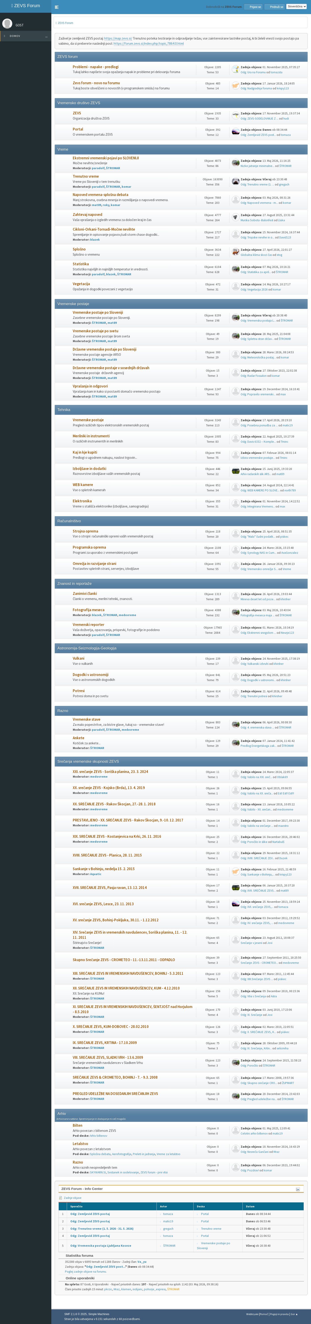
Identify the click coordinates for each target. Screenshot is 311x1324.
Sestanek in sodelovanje (123, 1172)
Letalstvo (80, 1143)
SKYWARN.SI (98, 1172)
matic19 (288, 425)
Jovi (269, 943)
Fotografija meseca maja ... (258, 615)
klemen (126, 1289)
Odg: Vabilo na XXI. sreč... (256, 777)
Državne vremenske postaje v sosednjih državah (111, 368)
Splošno (79, 249)
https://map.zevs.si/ (118, 38)
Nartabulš (278, 842)
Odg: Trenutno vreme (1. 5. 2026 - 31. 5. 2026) (102, 1229)
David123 (285, 237)
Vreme (287, 569)
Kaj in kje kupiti (85, 452)
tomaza (286, 135)
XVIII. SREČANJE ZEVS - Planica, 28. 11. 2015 (107, 855)
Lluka (281, 220)
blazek (95, 240)
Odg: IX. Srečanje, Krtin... (256, 1048)
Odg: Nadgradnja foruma (256, 88)
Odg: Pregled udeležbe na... (259, 1099)
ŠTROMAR (113, 168)
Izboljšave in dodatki (89, 468)
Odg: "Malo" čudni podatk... (258, 537)
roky (106, 205)
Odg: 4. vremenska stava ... (257, 727)
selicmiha (282, 1048)
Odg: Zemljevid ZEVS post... (258, 135)
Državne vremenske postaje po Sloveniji (104, 349)
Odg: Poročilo (249, 1065)
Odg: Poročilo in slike (254, 842)
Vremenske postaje (88, 420)
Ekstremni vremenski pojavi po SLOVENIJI (106, 158)
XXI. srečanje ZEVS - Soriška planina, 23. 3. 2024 (110, 771)
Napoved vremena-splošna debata (100, 194)
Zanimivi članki (85, 593)
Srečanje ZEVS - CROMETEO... (259, 963)
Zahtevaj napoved (87, 214)
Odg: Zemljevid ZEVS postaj (90, 1214)
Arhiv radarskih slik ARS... (256, 474)
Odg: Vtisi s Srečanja (253, 996)
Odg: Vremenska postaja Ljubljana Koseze (100, 1246)
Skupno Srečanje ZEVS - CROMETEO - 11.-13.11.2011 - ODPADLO (124, 960)
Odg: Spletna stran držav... (257, 339)
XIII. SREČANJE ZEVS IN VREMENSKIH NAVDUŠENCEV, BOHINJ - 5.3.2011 (128, 973)
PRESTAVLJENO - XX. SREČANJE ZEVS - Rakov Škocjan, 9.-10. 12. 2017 (128, 820)
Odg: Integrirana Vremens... (258, 506)
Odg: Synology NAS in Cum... (258, 553)
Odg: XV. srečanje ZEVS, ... (257, 923)
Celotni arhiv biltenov (254, 1133)
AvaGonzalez (289, 553)
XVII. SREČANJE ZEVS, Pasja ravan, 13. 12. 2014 (110, 887)
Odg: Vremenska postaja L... (258, 320)
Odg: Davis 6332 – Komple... (258, 442)
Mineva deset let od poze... (258, 599)
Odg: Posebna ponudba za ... (259, 425)
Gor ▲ (294, 1314)
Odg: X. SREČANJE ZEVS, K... (258, 1032)
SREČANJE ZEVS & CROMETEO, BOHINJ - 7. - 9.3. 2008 (115, 1077)
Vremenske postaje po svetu (95, 331)
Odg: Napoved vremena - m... (259, 203)
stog (279, 255)
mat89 (96, 205)
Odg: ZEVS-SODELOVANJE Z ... (259, 118)
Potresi (79, 690)
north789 (290, 490)
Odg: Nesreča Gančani (255, 1152)
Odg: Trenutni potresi (254, 696)
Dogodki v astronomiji (91, 674)
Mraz (276, 1152)
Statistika (81, 264)
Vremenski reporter (88, 624)
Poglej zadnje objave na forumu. (86, 1271)
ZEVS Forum (25, 5)
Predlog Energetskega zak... (259, 746)
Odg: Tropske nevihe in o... (257, 237)
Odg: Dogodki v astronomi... (258, 680)
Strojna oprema (85, 531)
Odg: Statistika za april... (256, 272)
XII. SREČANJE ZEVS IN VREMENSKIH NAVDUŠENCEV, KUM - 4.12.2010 (126, 988)
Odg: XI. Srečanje (251, 1015)
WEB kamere (83, 484)
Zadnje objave (69, 1197)
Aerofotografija (121, 1154)
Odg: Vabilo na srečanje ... (257, 826)
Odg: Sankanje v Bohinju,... (258, 874)
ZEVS (77, 113)
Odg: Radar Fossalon (254, 376)
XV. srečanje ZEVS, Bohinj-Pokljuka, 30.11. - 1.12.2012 (116, 920)
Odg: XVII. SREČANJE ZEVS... (258, 890)
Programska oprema (89, 547)
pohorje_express (155, 1289)
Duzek (283, 858)
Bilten (77, 1125)
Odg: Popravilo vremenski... (258, 394)
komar (126, 187)
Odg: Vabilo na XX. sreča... (257, 793)
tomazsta (276, 72)
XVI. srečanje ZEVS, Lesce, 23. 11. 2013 (103, 904)
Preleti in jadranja (144, 1154)
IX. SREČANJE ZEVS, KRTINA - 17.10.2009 (105, 1042)
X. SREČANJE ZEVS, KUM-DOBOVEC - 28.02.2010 (111, 1026)
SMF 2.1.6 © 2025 (75, 1314)
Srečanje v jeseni (251, 943)
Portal (78, 129)
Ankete (78, 738)
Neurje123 (287, 633)
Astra (274, 996)
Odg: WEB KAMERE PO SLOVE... (260, 490)
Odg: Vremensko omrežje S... (259, 569)
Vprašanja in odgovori (90, 386)
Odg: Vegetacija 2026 (254, 289)
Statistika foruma (77, 1255)
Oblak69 (282, 777)
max (283, 394)
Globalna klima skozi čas (256, 255)
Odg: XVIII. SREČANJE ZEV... (257, 858)
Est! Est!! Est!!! (286, 793)
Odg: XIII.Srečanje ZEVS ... (257, 979)
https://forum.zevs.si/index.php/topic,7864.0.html (149, 43)
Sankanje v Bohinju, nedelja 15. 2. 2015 (104, 869)
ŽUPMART (288, 1083)
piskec (284, 537)
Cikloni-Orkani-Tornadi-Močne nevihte (104, 229)
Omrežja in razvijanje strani (94, 563)
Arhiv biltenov (98, 1136)
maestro (283, 826)
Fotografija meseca (88, 610)
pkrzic (108, 1289)
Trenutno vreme (86, 176)
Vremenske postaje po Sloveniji (98, 312)
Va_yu (142, 1262)
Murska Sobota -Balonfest (257, 220)
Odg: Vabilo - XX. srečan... (256, 809)
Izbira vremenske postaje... (258, 458)
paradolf (98, 168)
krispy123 (283, 88)
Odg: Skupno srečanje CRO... (259, 1083)
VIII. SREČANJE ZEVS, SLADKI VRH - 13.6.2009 (108, 1057)
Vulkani (78, 658)
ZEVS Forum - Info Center (82, 1189)
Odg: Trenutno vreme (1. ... (257, 184)
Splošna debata (100, 1154)
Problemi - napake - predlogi (96, 67)
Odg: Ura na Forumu (253, 72)
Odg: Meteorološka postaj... (258, 357)
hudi (286, 118)
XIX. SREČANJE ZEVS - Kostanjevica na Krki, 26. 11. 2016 (117, 836)
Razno (78, 1162)
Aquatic (95, 874)
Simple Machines (98, 1314)
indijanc (137, 1289)
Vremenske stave (86, 719)
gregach (284, 184)
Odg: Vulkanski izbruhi (255, 664)
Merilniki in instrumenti (91, 436)
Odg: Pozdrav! (250, 1170)
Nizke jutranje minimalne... (257, 166)
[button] (56, 7)
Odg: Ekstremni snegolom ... (258, 633)
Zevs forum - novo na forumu (96, 83)
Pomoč (264, 1314)
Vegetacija (81, 284)
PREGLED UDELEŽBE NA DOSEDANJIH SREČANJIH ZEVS (115, 1093)
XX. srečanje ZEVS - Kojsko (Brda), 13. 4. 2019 (109, 787)
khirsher (285, 599)
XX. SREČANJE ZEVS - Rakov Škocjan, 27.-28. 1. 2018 (114, 804)
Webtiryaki (252, 1314)
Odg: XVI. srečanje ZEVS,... (257, 907)
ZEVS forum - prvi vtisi (154, 1172)
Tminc (284, 442)
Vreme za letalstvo (168, 1154)
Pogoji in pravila (279, 1314)
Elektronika (82, 501)
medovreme (127, 615)
